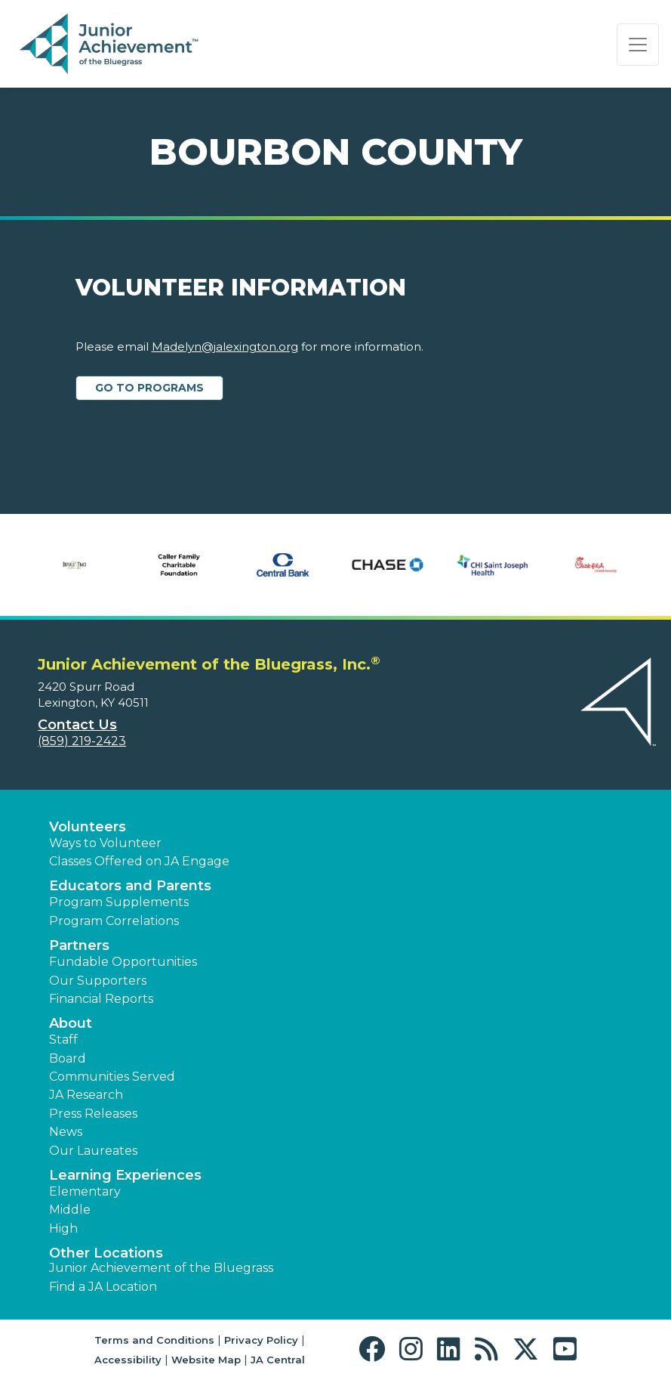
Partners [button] (79, 945)
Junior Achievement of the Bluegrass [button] (161, 1268)
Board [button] (67, 1058)
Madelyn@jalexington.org (225, 346)
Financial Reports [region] (101, 999)
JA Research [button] (86, 1095)
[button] (375, 1349)
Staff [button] (63, 1039)
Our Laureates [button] (93, 1150)
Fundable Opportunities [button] (123, 962)
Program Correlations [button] (114, 921)
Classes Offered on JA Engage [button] (139, 861)
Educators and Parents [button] (130, 886)
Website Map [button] (206, 1360)
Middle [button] (70, 1209)
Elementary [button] (85, 1191)
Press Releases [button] (93, 1113)
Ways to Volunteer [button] (105, 843)
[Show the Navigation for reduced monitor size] (638, 44)
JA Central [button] (278, 1360)
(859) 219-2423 (82, 741)
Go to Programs (149, 388)
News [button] (65, 1132)
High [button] (63, 1228)
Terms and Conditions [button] (154, 1340)
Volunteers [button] (87, 827)
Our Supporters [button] (97, 980)
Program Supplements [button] (119, 902)
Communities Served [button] (112, 1076)
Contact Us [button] (77, 725)
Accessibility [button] (128, 1360)
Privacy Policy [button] (261, 1340)
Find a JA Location (103, 1286)
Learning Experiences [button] (125, 1175)
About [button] (70, 1023)
